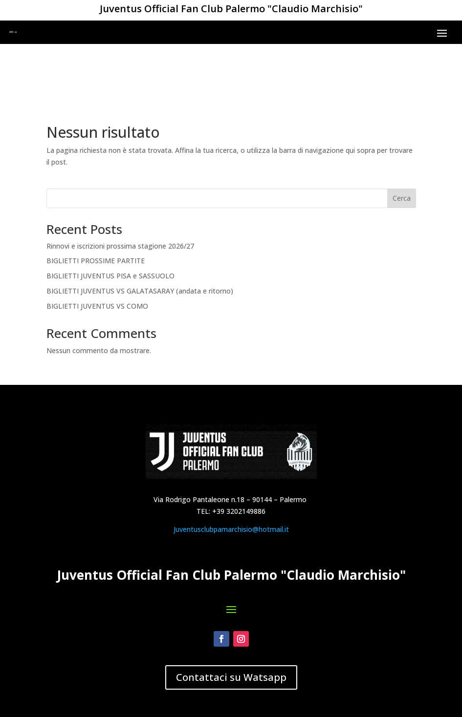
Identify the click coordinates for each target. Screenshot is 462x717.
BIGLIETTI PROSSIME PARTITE (95, 207)
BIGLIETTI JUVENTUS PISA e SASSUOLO (110, 223)
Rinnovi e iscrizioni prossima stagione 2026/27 (120, 192)
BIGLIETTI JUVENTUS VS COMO (97, 253)
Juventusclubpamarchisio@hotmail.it (231, 584)
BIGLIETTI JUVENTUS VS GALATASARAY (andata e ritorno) (139, 238)
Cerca (402, 145)
